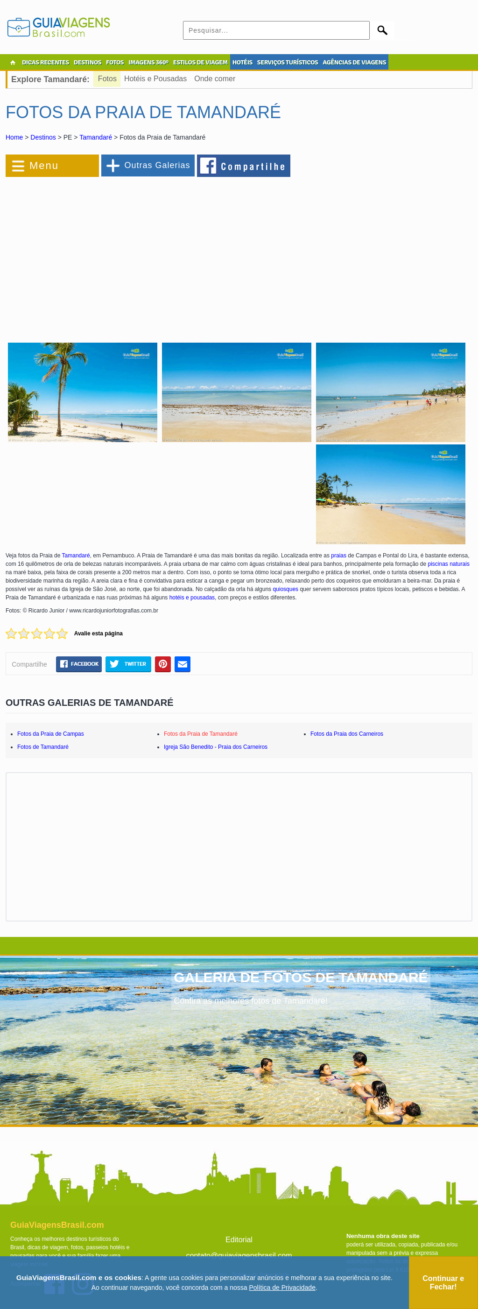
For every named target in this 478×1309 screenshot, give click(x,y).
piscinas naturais (449, 564)
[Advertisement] (107, 254)
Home (14, 137)
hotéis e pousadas (192, 597)
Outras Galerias (157, 165)
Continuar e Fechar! (443, 1282)
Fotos (107, 79)
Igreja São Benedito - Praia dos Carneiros (215, 747)
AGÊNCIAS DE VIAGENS (354, 62)
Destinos (43, 137)
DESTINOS (87, 62)
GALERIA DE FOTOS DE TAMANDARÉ (301, 977)
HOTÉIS (242, 62)
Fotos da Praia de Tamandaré (201, 734)
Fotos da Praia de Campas (50, 734)
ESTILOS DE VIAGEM (200, 62)
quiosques (285, 589)
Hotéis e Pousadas (155, 79)
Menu (44, 165)
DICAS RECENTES (45, 62)
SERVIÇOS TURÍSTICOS (287, 62)
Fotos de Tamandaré (43, 747)
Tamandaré (95, 137)
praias (338, 555)
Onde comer (214, 79)
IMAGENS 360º (148, 62)
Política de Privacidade (282, 1287)
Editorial (239, 1240)
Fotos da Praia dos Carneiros (346, 734)
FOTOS (115, 62)
